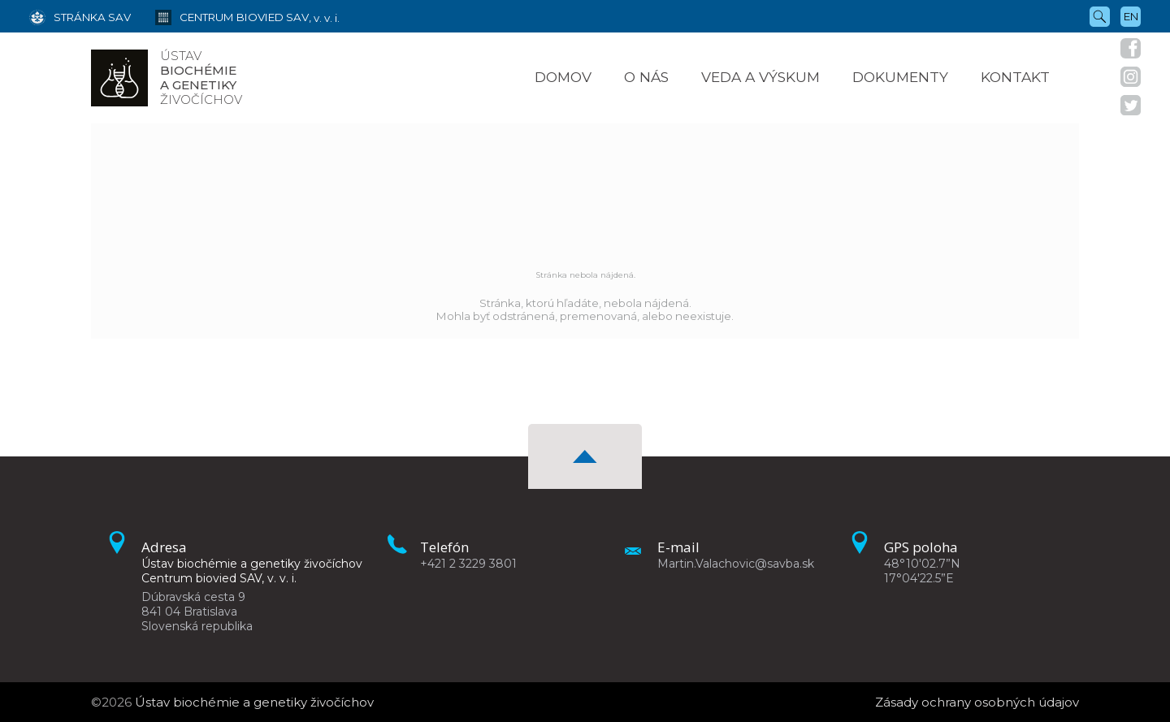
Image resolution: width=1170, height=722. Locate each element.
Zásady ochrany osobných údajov (977, 702)
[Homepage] (119, 78)
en (1131, 16)
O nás (646, 76)
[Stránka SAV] (80, 16)
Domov (563, 76)
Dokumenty (900, 76)
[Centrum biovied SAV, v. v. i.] (235, 16)
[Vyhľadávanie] (1100, 15)
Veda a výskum (760, 76)
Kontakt (1015, 76)
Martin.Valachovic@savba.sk (735, 563)
